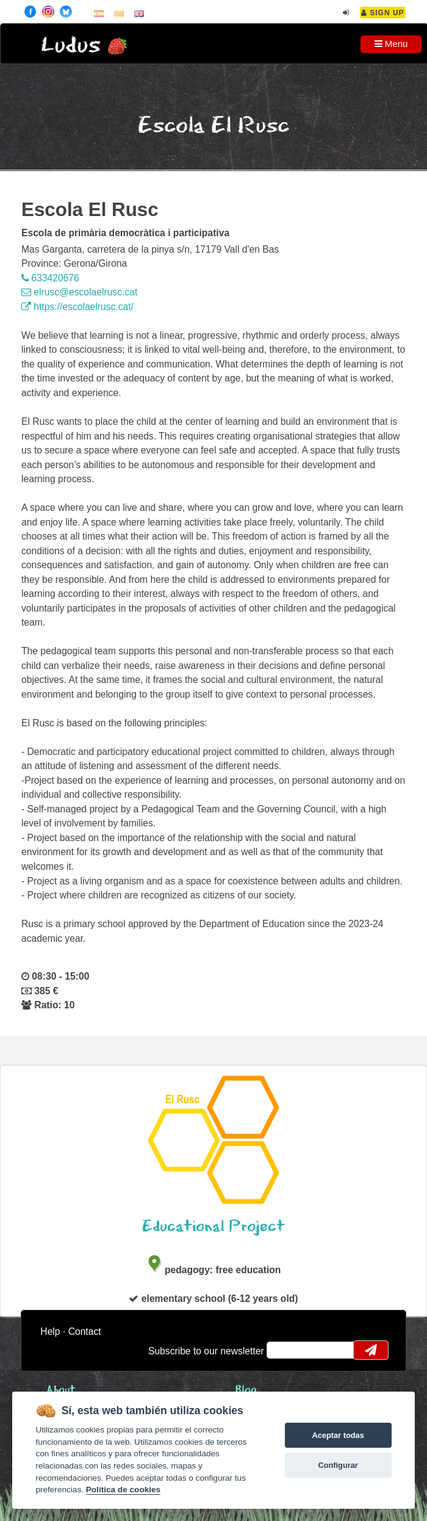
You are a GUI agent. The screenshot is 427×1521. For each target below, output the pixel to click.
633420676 (50, 278)
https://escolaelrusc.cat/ (77, 307)
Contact (84, 1331)
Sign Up (382, 13)
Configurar (337, 1465)
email (284, 1350)
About (61, 1390)
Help (50, 1331)
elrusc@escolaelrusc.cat (79, 292)
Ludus (71, 45)
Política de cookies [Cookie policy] (123, 1489)
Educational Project (213, 1226)
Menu (391, 43)
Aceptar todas (338, 1435)
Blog (246, 1390)
